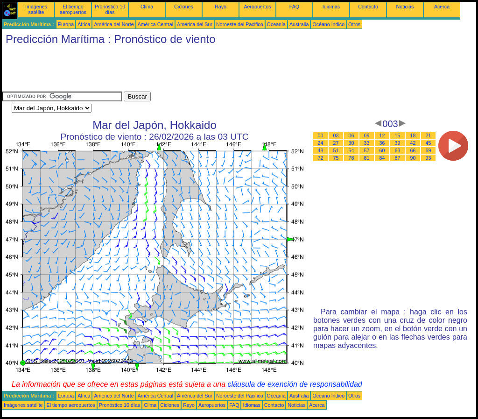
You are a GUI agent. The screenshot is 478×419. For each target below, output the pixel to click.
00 (320, 135)
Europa (66, 24)
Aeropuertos (257, 6)
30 (351, 143)
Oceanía (276, 24)
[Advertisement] (172, 71)
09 (367, 135)
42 (413, 143)
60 (382, 150)
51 (336, 150)
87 (398, 158)
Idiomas (331, 6)
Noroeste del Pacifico (239, 24)
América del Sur (194, 24)
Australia (299, 24)
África (83, 24)
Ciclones (183, 6)
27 (336, 143)
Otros (354, 24)
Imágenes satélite (36, 9)
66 (413, 150)
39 (398, 143)
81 (367, 158)
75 (336, 158)
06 (351, 135)
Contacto (368, 6)
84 (382, 158)
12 (382, 135)
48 (320, 150)
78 (351, 158)
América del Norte (114, 24)
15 (398, 135)
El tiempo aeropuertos (73, 9)
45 (428, 143)
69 (428, 150)
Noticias (405, 6)
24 (320, 143)
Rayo (220, 6)
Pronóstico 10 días (110, 9)
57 (367, 150)
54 (351, 150)
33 (367, 143)
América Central (155, 24)
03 (336, 135)
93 (428, 158)
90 (413, 158)
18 (413, 135)
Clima (147, 6)
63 (398, 150)
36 (382, 143)
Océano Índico (328, 24)
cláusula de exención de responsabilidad (295, 384)
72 (320, 158)
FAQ (294, 6)
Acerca (442, 6)
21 (428, 135)
